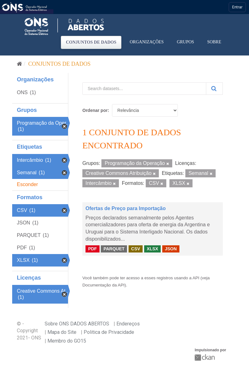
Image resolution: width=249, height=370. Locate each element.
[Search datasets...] (144, 88)
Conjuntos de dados (91, 42)
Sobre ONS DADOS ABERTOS (77, 324)
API (196, 278)
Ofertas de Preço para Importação (125, 208)
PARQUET (114, 248)
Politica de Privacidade (109, 332)
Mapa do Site (61, 332)
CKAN (205, 357)
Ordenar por (95, 110)
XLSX (152, 248)
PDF (92, 248)
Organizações (147, 42)
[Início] (19, 64)
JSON (171, 248)
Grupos (185, 42)
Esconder (27, 184)
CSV (135, 248)
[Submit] (214, 88)
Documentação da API (103, 285)
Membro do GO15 (66, 341)
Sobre (214, 42)
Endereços (128, 324)
